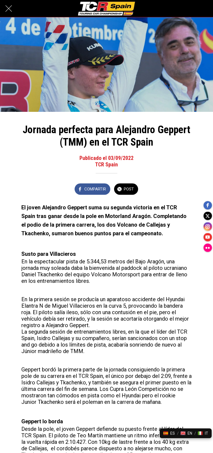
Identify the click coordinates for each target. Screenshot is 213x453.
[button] (169, 433)
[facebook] (207, 205)
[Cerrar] (8, 8)
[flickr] (207, 248)
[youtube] (207, 237)
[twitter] (207, 216)
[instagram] (207, 226)
